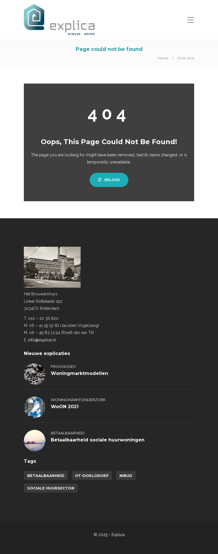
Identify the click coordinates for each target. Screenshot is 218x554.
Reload (109, 180)
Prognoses (63, 366)
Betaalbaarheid (68, 433)
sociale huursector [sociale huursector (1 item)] (50, 488)
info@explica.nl (42, 340)
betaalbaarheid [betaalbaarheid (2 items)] (45, 475)
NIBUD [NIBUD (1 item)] (126, 475)
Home (163, 58)
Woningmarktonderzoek (78, 399)
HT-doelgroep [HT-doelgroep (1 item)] (92, 475)
